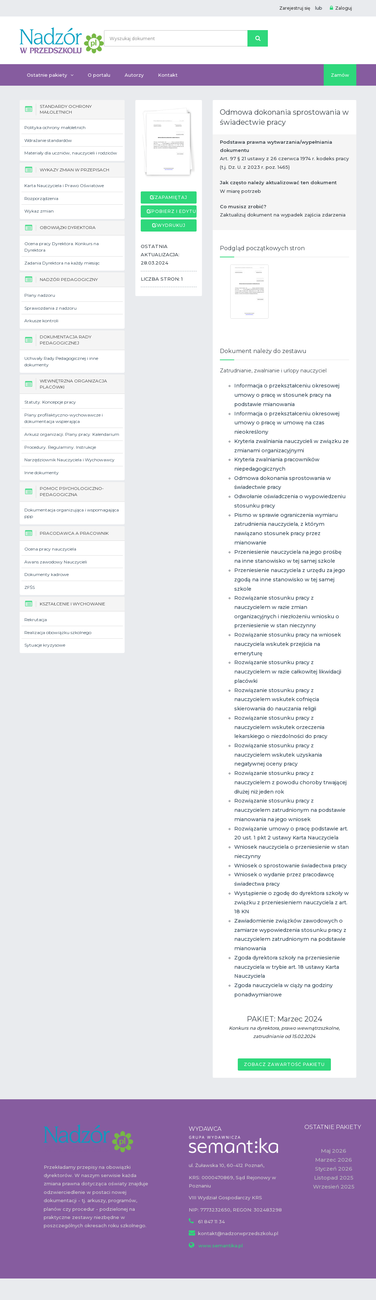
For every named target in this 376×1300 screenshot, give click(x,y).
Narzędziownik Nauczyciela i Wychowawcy (69, 459)
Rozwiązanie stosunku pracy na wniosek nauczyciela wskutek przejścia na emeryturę (287, 644)
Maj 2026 (333, 1150)
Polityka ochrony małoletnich (55, 127)
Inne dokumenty (41, 472)
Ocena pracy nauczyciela (50, 549)
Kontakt (168, 75)
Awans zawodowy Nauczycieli (55, 562)
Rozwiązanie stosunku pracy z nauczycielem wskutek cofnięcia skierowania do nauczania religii (276, 699)
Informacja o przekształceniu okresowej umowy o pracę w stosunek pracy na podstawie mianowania (286, 394)
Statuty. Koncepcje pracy (50, 402)
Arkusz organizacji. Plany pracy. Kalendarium (71, 434)
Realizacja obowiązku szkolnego (57, 632)
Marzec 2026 (333, 1159)
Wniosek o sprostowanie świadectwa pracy (290, 865)
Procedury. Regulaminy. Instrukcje (60, 447)
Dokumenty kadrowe (46, 574)
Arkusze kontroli (41, 320)
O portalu (99, 75)
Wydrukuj (171, 225)
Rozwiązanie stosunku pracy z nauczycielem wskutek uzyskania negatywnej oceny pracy (278, 754)
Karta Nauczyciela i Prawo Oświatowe (64, 185)
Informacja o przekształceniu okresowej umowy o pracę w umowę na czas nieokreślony (286, 422)
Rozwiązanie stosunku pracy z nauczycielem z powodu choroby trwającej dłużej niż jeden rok (290, 782)
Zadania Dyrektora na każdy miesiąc (62, 263)
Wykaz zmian (39, 211)
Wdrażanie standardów (48, 140)
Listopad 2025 (333, 1177)
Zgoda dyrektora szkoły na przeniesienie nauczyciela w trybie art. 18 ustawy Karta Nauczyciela (287, 966)
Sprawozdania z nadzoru (50, 308)
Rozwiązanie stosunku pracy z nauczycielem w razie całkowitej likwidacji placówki (287, 671)
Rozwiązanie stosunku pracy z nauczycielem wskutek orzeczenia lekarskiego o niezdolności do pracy (280, 727)
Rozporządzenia (41, 198)
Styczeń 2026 (333, 1168)
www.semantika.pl (220, 1245)
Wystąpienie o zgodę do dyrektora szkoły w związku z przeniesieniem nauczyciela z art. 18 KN (291, 902)
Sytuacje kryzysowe (44, 645)
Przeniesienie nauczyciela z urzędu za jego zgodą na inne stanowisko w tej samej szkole (289, 579)
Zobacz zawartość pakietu (284, 1064)
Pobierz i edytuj (175, 211)
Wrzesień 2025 (334, 1186)
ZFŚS (29, 587)
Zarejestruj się (294, 8)
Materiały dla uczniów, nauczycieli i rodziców (70, 153)
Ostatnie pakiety (50, 75)
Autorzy (134, 75)
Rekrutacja (35, 619)
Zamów (340, 75)
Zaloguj (341, 8)
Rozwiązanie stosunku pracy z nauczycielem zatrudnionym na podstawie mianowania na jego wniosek (290, 809)
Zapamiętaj (171, 197)
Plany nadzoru (39, 295)
